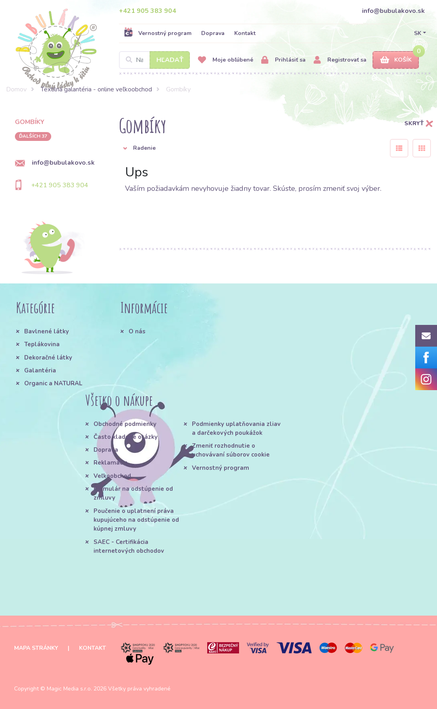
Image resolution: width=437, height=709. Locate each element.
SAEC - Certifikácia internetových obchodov (129, 546)
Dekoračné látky (48, 357)
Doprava (213, 33)
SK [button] (417, 33)
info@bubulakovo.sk (393, 10)
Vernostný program (157, 33)
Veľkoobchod (112, 476)
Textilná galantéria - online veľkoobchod (96, 89)
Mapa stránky (36, 648)
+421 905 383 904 (147, 10)
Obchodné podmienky (125, 424)
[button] (248, 148)
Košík (396, 60)
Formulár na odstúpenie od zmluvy (133, 493)
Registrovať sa (340, 60)
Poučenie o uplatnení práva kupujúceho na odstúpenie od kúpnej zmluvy (136, 520)
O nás (137, 331)
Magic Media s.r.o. (69, 688)
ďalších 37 (33, 136)
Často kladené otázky (126, 437)
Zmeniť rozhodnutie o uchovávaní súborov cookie (231, 450)
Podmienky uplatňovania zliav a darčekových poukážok (236, 428)
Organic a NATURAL (53, 383)
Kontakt (245, 33)
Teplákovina (42, 344)
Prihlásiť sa (283, 60)
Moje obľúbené (225, 60)
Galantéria (40, 370)
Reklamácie (111, 463)
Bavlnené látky (46, 331)
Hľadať (169, 60)
